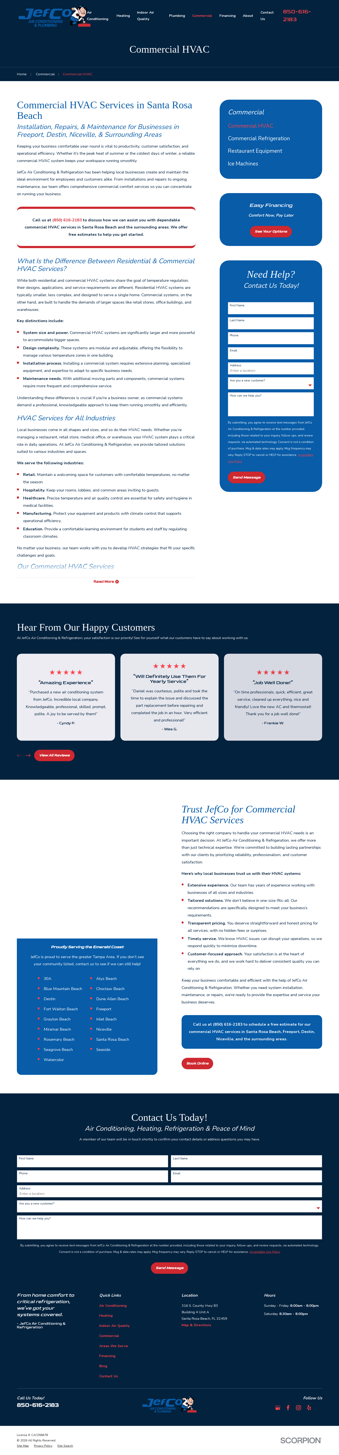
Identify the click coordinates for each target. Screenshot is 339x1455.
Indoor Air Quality (114, 1314)
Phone (234, 335)
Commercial (109, 1324)
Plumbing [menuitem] (177, 15)
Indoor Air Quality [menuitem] (145, 15)
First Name (237, 305)
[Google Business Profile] (277, 1396)
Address (235, 365)
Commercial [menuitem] (202, 15)
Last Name (237, 320)
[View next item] (28, 755)
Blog (103, 1354)
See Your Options (271, 231)
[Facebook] (288, 1396)
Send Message (246, 477)
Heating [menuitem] (123, 15)
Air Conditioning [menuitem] (97, 15)
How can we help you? (245, 396)
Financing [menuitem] (227, 15)
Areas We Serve (113, 1334)
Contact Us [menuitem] (267, 15)
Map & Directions (196, 1313)
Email (233, 351)
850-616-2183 (38, 1393)
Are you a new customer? (247, 381)
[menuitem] (271, 126)
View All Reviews (54, 755)
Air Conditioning (113, 1294)
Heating (106, 1304)
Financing (107, 1344)
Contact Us (108, 1364)
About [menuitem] (248, 15)
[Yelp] (309, 1396)
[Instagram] (298, 1396)
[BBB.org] (319, 1396)
